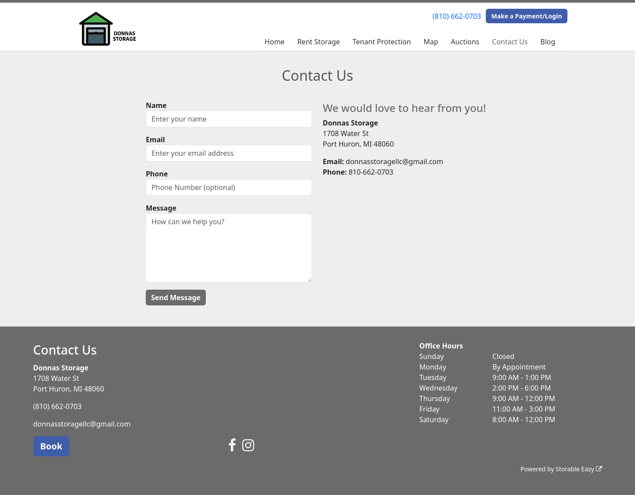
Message (161, 208)
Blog (547, 42)
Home (275, 42)
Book (51, 446)
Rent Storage (318, 42)
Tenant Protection (381, 42)
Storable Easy (579, 469)
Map (430, 42)
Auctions (465, 42)
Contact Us (509, 42)
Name (156, 105)
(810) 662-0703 (457, 16)
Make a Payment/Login (526, 16)
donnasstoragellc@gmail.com (82, 424)
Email (155, 139)
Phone (157, 174)
